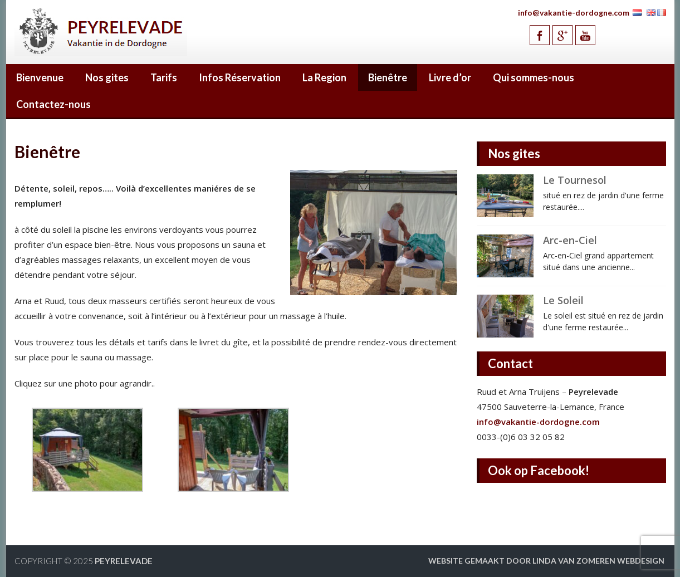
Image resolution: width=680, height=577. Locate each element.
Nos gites (107, 77)
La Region (324, 77)
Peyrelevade (124, 561)
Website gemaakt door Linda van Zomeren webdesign (546, 560)
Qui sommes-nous (533, 77)
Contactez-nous (53, 104)
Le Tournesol (574, 180)
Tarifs (163, 77)
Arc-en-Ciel (570, 240)
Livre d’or (450, 77)
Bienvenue (39, 77)
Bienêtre (387, 77)
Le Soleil (563, 300)
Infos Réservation (240, 77)
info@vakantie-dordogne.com (573, 12)
